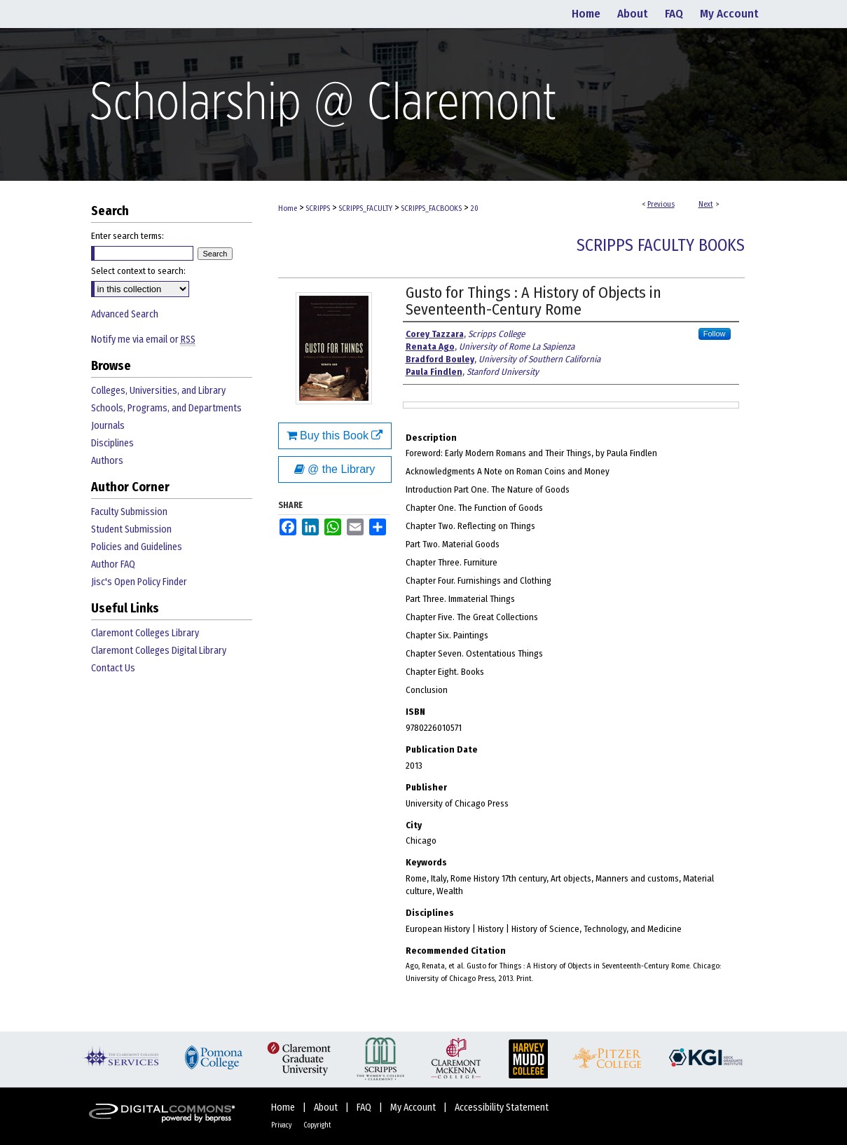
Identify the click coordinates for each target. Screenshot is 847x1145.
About (327, 1107)
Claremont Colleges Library (145, 633)
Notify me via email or (143, 339)
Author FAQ (113, 564)
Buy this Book (335, 435)
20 (474, 208)
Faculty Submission (129, 512)
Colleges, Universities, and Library (158, 391)
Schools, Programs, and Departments (166, 408)
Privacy (282, 1125)
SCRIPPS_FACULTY (365, 208)
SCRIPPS (317, 208)
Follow (714, 333)
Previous (661, 204)
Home (287, 208)
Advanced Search (124, 314)
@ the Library (335, 469)
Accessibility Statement (502, 1107)
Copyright (317, 1125)
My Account (414, 1107)
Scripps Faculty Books (661, 245)
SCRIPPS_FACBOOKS (431, 208)
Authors (107, 461)
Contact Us (113, 668)
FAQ (365, 1107)
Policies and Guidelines (136, 547)
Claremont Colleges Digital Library (158, 651)
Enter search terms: (127, 236)
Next (705, 204)
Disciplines (112, 443)
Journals (108, 426)
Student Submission (131, 529)
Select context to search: (138, 271)
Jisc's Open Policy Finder (139, 582)
